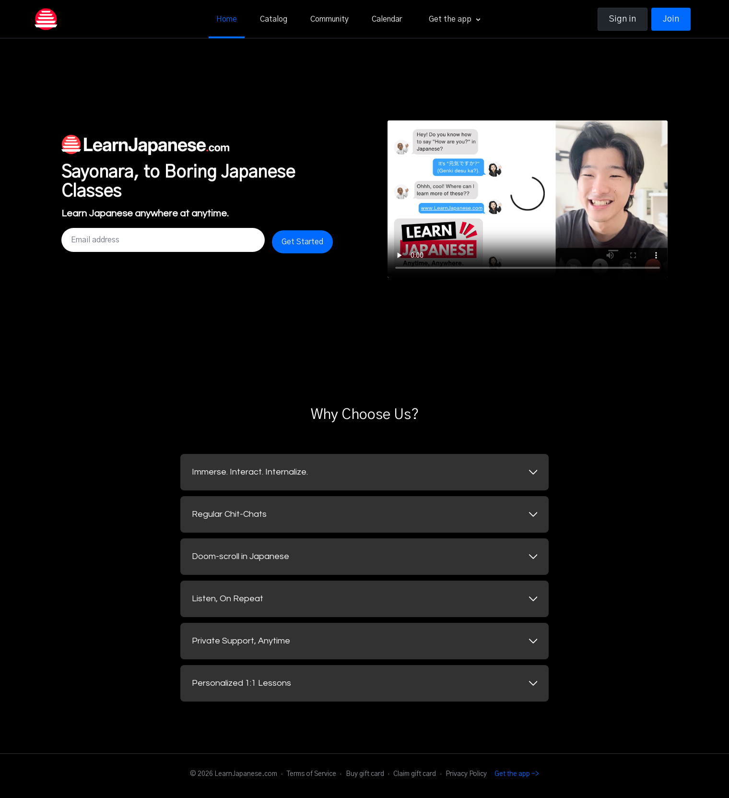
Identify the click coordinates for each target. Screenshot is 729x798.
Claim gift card (414, 774)
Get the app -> (516, 774)
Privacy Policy (466, 774)
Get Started (302, 242)
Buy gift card (365, 774)
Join (671, 19)
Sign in (622, 19)
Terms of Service (311, 774)
